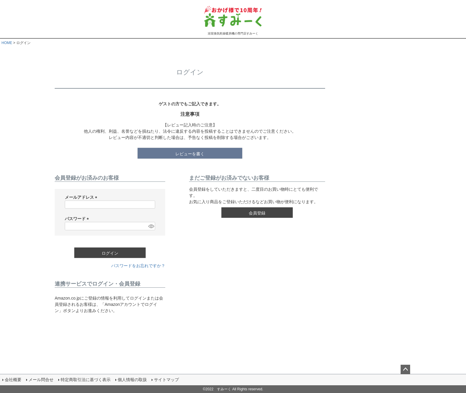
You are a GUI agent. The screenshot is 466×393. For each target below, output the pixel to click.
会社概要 (13, 379)
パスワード (78, 218)
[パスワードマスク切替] (151, 226)
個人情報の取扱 (132, 379)
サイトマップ (166, 379)
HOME (6, 43)
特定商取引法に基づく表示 (86, 379)
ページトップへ (405, 369)
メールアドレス (82, 197)
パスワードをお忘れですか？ (138, 265)
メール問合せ (41, 379)
